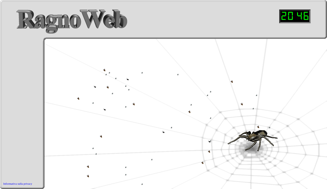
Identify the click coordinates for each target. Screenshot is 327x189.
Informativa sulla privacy (17, 183)
